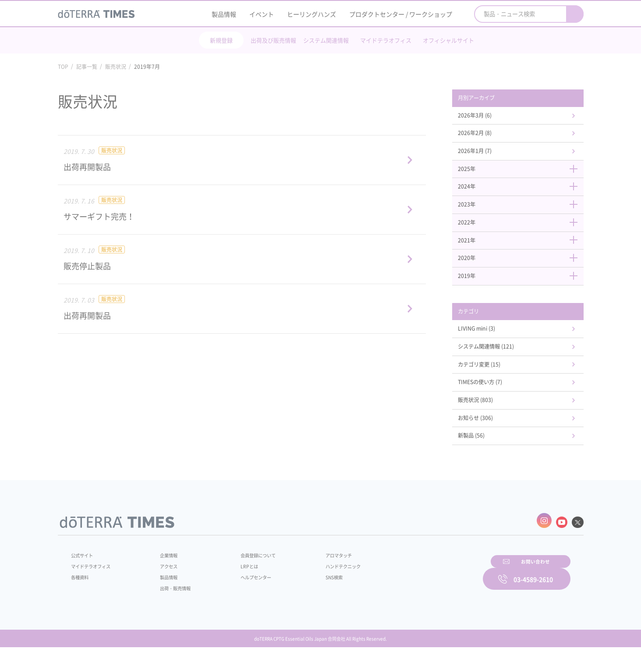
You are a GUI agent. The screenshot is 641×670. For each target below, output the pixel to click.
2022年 (522, 231)
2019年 (522, 288)
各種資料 (81, 596)
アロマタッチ (319, 574)
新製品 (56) (480, 457)
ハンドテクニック (324, 585)
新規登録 (221, 40)
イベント (261, 14)
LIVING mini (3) (486, 343)
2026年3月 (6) (484, 117)
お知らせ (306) (485, 439)
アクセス (163, 585)
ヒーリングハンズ (311, 14)
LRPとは (236, 585)
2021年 (522, 250)
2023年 (522, 212)
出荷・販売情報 (171, 607)
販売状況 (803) (485, 419)
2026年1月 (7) (484, 155)
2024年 (522, 193)
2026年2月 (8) (484, 136)
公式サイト (84, 574)
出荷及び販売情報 (273, 40)
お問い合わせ (432, 595)
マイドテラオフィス (385, 40)
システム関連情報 (326, 40)
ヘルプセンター (244, 596)
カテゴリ (477, 325)
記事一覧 (86, 67)
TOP (63, 67)
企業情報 (163, 574)
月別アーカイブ (486, 98)
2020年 (522, 269)
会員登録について (247, 574)
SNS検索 (313, 596)
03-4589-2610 (533, 595)
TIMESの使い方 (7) (490, 400)
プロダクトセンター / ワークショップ (400, 14)
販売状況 (115, 67)
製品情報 (224, 14)
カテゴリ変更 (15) (490, 381)
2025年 (522, 174)
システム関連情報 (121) (498, 362)
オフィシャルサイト (448, 40)
